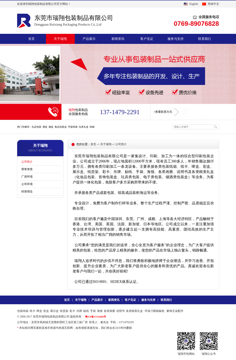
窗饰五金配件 (174, 310)
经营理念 (27, 191)
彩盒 (46, 310)
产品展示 (89, 38)
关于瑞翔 (60, 38)
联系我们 (204, 38)
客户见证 (146, 38)
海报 (100, 310)
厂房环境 (27, 176)
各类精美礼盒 (134, 310)
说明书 (120, 310)
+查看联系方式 (166, 112)
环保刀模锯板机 (154, 310)
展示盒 (54, 310)
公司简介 (27, 161)
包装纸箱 (22, 310)
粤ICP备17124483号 (95, 316)
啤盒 (39, 310)
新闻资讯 (117, 38)
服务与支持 (175, 38)
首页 (31, 38)
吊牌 (79, 310)
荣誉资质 (27, 169)
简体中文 (213, 3)
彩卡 (72, 310)
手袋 (93, 310)
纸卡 (32, 310)
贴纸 (86, 310)
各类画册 (109, 310)
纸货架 (64, 310)
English (193, 3)
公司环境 (27, 184)
